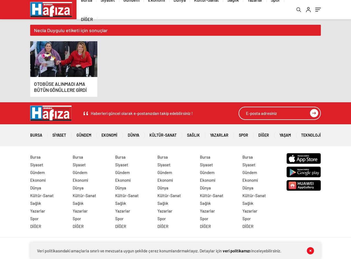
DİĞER (87, 19)
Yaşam (285, 133)
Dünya (133, 133)
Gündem (84, 133)
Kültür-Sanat (163, 133)
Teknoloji (311, 133)
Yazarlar (219, 133)
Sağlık (193, 133)
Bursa (36, 133)
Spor (243, 133)
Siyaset (59, 133)
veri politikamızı (236, 250)
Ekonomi (109, 133)
